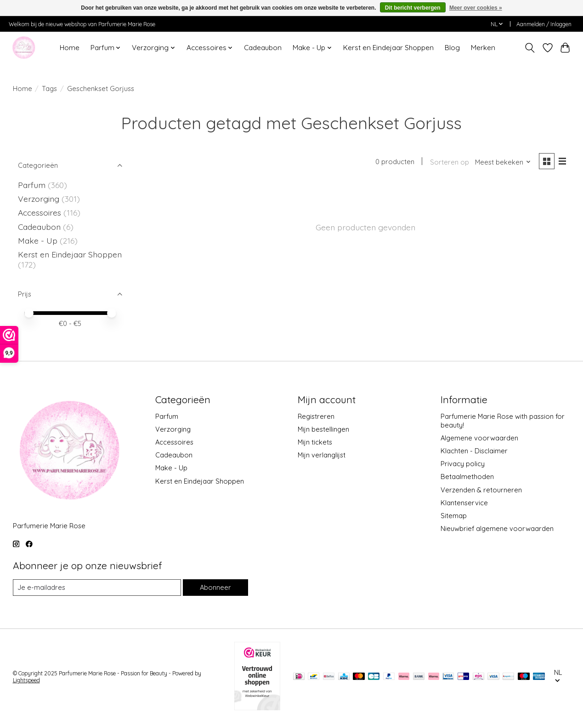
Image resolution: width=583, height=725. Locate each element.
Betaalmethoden (467, 476)
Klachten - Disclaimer (474, 450)
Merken (483, 47)
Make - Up (39, 240)
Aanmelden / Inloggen (544, 24)
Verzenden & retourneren (481, 489)
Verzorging (40, 199)
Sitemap (454, 515)
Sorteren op (449, 162)
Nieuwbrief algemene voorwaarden (497, 528)
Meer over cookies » (475, 8)
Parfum (31, 185)
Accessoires (40, 212)
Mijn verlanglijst (321, 455)
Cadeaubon (263, 47)
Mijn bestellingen (323, 429)
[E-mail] (97, 587)
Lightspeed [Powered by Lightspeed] (26, 680)
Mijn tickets (315, 442)
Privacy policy (463, 463)
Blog (452, 47)
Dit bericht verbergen (413, 8)
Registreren (316, 416)
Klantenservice (464, 502)
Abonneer (215, 587)
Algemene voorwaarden (479, 438)
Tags (49, 88)
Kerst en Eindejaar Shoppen (388, 47)
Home (69, 47)
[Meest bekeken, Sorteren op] (503, 162)
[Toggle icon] (529, 48)
